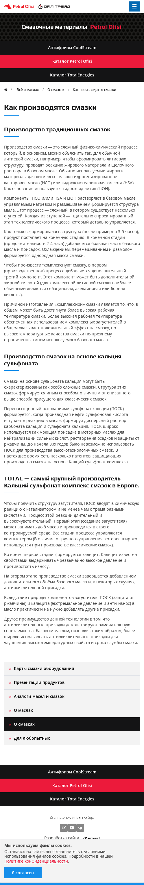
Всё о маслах (28, 89)
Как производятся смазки (94, 89)
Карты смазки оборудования (44, 668)
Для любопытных (32, 738)
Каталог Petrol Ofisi (72, 61)
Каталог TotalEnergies (72, 75)
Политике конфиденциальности (36, 861)
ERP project (90, 838)
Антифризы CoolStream (72, 47)
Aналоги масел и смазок (39, 696)
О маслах (23, 710)
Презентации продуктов (39, 682)
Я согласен (23, 872)
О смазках (55, 89)
